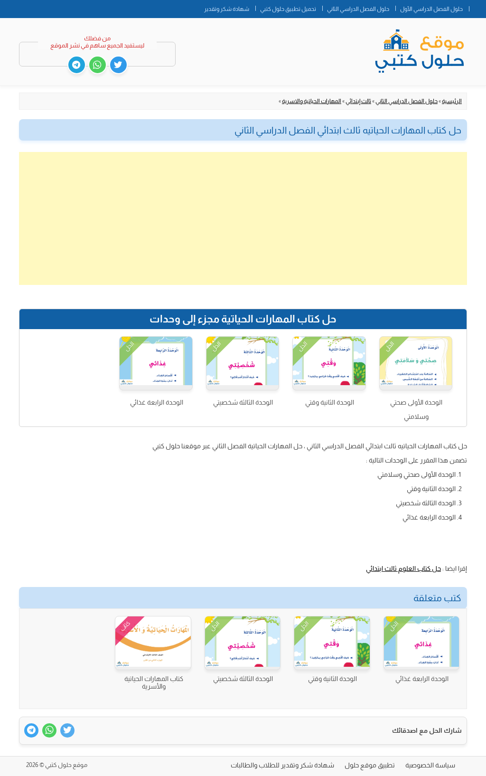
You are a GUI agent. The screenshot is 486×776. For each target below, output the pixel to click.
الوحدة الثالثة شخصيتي (243, 402)
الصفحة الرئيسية (477, 7)
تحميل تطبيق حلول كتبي (288, 9)
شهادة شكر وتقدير (226, 9)
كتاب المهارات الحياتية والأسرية (153, 682)
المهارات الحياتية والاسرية (311, 101)
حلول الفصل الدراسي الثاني (358, 9)
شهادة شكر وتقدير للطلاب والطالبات (282, 765)
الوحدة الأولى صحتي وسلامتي (416, 409)
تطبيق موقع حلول (370, 765)
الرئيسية (452, 101)
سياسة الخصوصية (430, 765)
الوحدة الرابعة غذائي (156, 402)
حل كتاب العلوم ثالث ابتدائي (403, 568)
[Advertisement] (243, 218)
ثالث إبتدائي (358, 101)
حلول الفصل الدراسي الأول (431, 9)
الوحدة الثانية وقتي (329, 402)
